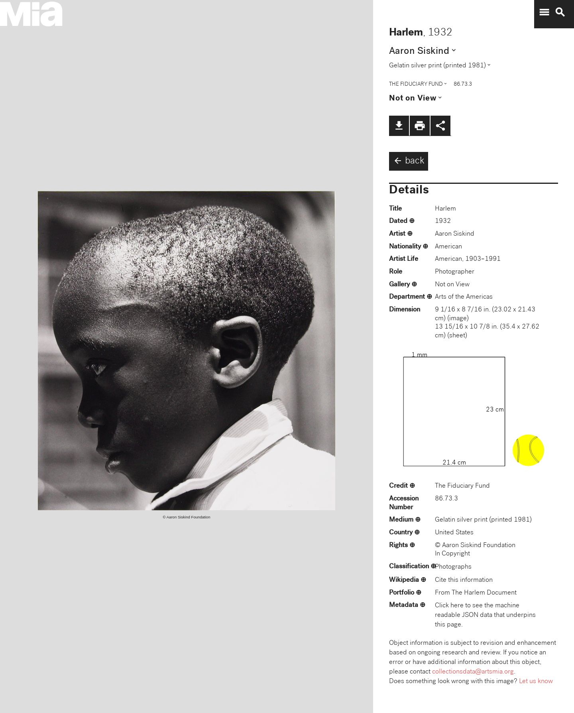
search (560, 12)
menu (544, 12)
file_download (399, 126)
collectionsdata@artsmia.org (473, 672)
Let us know (536, 681)
